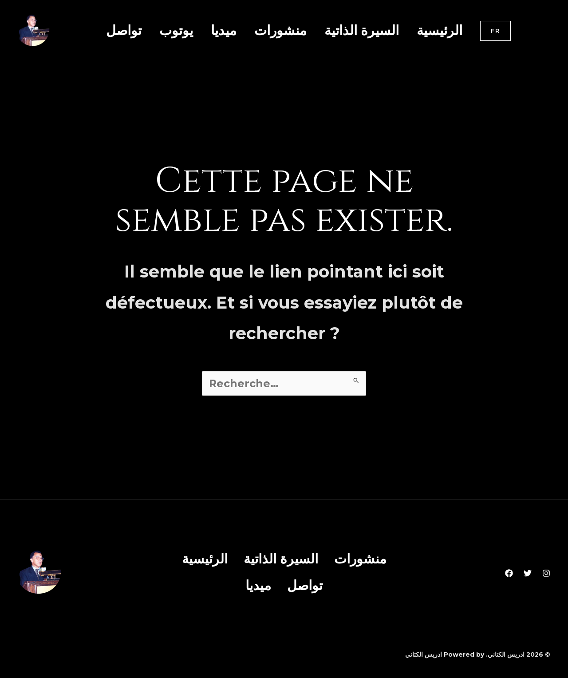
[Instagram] (546, 572)
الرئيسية (439, 30)
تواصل (124, 30)
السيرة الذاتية (361, 30)
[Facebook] (509, 572)
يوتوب (176, 30)
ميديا (224, 30)
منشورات (280, 30)
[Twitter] (528, 572)
